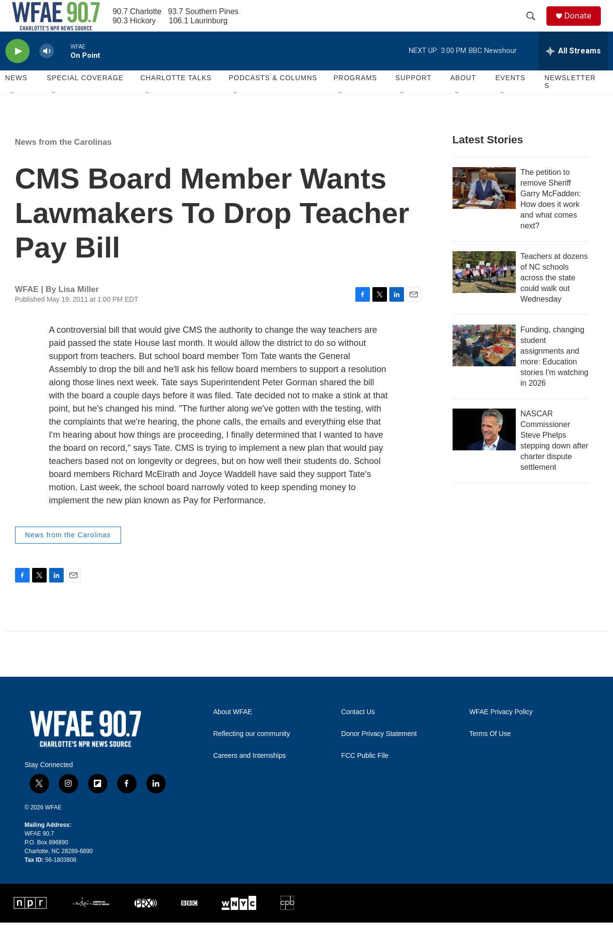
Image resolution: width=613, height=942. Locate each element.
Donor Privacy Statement (379, 753)
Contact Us (358, 731)
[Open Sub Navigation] (13, 113)
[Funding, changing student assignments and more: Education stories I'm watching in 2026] (484, 365)
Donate (583, 25)
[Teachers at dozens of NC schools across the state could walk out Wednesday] (484, 291)
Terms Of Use (490, 753)
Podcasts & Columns (272, 97)
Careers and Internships (249, 775)
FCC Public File (364, 775)
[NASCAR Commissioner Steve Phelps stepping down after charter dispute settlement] (484, 449)
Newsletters (570, 101)
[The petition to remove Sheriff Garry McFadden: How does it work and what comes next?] (484, 207)
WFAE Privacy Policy (501, 731)
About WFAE (232, 731)
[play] (17, 70)
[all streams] (573, 70)
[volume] (46, 71)
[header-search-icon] (534, 25)
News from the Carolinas (63, 161)
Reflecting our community (251, 753)
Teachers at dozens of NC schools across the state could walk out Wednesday (554, 297)
